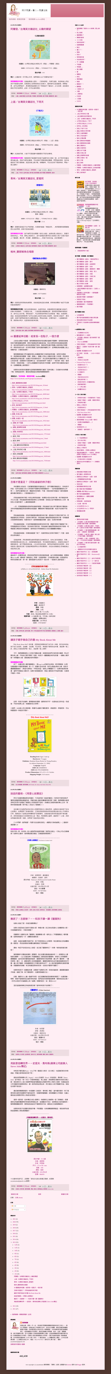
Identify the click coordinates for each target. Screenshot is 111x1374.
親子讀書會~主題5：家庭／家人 (87, 271)
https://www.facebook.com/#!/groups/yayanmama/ (26, 378)
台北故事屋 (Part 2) (83, 506)
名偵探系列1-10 (82, 427)
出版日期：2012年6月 (39, 1172)
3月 (15, 1268)
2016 (14, 1233)
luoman (69, 1364)
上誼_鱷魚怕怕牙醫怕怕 (84, 116)
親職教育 (51, 96)
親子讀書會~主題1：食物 (85, 281)
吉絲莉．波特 (28, 910)
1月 (15, 1274)
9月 (15, 1253)
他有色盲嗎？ (81, 42)
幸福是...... (80, 67)
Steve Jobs (51, 1189)
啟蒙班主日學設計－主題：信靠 (87, 477)
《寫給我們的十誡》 (83, 251)
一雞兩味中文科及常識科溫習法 (87, 549)
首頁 (39, 1194)
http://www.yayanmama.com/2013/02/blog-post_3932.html (30, 421)
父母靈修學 (80, 315)
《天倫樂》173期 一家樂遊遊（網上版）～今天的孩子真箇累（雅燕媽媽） (89, 539)
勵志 (35, 1189)
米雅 (17, 631)
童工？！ (79, 50)
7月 (15, 1259)
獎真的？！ (80, 84)
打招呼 (79, 96)
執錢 (78, 81)
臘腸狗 (51, 1054)
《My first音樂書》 (83, 342)
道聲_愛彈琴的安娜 (19, 427)
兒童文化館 (80, 499)
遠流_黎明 (80, 163)
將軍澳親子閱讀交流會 (84, 472)
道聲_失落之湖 (17, 414)
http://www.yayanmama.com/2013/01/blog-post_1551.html (30, 390)
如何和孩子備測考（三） (84, 570)
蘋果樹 (45, 1189)
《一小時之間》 (82, 387)
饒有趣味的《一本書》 (84, 335)
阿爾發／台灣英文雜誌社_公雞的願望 (31, 29)
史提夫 (18, 1189)
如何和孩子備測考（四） (84, 568)
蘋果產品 (40, 1189)
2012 (14, 1306)
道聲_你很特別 (18, 432)
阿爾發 (34, 96)
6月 (15, 1262)
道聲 (58, 631)
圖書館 (30, 473)
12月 (16, 1245)
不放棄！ (79, 64)
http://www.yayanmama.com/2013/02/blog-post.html (29, 403)
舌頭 (34, 910)
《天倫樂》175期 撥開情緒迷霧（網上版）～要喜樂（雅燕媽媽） (88, 531)
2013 (14, 1242)
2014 (14, 1239)
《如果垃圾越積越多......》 (85, 422)
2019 (14, 1225)
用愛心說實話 (20, 910)
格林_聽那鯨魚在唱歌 (22, 251)
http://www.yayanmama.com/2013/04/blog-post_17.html (31, 447)
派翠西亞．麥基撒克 (45, 910)
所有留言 (15, 1209)
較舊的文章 (64, 1194)
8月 (15, 1256)
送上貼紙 (79, 32)
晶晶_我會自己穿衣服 (83, 131)
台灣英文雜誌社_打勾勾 (20, 401)
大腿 (78, 91)
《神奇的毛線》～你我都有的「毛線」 (89, 398)
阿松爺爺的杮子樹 (39, 631)
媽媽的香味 (80, 37)
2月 (15, 1271)
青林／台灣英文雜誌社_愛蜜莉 (27, 178)
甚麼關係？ (80, 35)
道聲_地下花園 (18, 423)
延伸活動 (29, 96)
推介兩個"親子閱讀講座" (84, 489)
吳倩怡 (18, 1054)
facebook (46, 473)
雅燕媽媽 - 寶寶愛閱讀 (17, 19)
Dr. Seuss (37, 784)
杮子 (32, 631)
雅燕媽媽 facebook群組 (37, 19)
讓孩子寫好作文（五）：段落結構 (87, 552)
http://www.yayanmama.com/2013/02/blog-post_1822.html (31, 429)
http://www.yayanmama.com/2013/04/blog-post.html (29, 443)
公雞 (17, 96)
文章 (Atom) (19, 1197)
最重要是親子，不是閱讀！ (85, 304)
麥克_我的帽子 (17, 405)
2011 (14, 1309)
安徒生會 (79, 484)
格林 (23, 330)
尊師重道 (79, 79)
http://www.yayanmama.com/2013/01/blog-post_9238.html (30, 398)
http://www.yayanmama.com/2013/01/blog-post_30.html (30, 385)
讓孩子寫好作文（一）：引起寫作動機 (88, 563)
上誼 (17, 173)
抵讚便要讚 (80, 45)
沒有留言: (34, 93)
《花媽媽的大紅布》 (83, 333)
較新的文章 (14, 1194)
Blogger (79, 1364)
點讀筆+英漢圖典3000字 (84, 351)
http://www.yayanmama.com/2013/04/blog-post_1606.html (31, 452)
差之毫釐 (79, 69)
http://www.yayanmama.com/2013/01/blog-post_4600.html (30, 394)
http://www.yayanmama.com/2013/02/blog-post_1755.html (31, 434)
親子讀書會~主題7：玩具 (85, 266)
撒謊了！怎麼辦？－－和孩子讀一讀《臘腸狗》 (36, 919)
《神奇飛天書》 (82, 402)
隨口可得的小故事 (82, 283)
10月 (16, 1250)
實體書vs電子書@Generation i (86, 491)
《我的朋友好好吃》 (83, 377)
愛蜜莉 (40, 246)
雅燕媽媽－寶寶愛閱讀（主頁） (22, 1314)
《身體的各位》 (82, 389)
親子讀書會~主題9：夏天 (85, 261)
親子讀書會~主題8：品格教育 (86, 264)
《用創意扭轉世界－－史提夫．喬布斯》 (40, 1117)
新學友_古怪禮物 (82, 126)
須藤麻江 (54, 631)
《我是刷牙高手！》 (83, 367)
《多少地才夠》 (82, 440)
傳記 (32, 1189)
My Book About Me (45, 784)
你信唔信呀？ (81, 59)
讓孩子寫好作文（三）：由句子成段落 (88, 558)
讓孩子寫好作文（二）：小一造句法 (88, 561)
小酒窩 (79, 99)
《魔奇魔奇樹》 (82, 384)
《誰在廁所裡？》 (82, 379)
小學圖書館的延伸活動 (84, 479)
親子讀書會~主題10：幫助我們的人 (88, 259)
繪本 (56, 96)
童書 (26, 330)
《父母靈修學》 (82, 547)
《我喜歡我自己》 (82, 370)
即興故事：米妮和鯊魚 (84, 501)
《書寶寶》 (80, 357)
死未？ (79, 54)
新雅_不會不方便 (82, 128)
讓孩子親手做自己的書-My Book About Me (33, 640)
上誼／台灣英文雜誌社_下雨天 (27, 102)
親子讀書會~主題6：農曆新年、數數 (88, 269)
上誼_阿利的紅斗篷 (83, 114)
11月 (16, 1248)
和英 (37, 910)
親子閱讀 (45, 96)
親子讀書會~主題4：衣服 (85, 274)
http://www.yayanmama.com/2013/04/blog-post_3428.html (31, 456)
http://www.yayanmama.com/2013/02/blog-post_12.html (30, 407)
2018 (14, 1228)
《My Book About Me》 (84, 412)
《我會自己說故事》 (83, 360)
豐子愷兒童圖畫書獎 (83, 494)
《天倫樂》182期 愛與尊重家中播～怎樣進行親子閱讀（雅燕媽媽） (88, 522)
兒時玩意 (21, 631)
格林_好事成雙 (81, 138)
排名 (78, 77)
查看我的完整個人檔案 (18, 1344)
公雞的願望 (22, 96)
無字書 (32, 173)
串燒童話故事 (81, 511)
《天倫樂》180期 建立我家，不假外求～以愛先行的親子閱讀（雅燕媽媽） (89, 527)
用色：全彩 (39, 1170)
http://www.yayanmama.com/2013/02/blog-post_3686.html (30, 412)
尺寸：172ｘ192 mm (40, 1165)
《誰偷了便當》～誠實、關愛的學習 (88, 400)
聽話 (78, 47)
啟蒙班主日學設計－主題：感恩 (87, 481)
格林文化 (33, 1054)
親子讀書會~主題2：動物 (85, 279)
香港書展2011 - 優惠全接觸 (85, 496)
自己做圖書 (19, 784)
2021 (14, 1219)
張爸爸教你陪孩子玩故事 (84, 320)
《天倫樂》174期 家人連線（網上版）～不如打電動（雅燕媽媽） (88, 535)
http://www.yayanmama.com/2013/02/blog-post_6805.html (31, 425)
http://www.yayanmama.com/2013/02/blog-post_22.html (30, 416)
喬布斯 (22, 1189)
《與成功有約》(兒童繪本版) (86, 382)
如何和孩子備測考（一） (84, 575)
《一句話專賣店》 (82, 438)
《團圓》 (79, 374)
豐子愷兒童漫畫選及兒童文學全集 (87, 317)
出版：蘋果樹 (39, 1161)
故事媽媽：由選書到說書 (84, 286)
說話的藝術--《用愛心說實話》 (27, 793)
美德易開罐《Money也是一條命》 (87, 420)
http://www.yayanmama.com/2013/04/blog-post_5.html (30, 438)
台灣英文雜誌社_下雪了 (84, 121)
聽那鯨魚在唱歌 (38, 330)
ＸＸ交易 (79, 40)
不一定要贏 (80, 62)
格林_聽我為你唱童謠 (83, 141)
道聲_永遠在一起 (18, 418)
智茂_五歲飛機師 (82, 133)
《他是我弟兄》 (82, 407)
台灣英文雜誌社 (20, 246)
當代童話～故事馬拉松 (84, 474)
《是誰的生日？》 (82, 365)
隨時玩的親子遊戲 (82, 519)
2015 (14, 1236)
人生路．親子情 (82, 503)
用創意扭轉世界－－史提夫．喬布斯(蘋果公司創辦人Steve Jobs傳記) (35, 1301)
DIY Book (31, 784)
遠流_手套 (80, 160)
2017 (14, 1230)
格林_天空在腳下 (82, 136)
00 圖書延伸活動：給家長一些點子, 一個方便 (35, 336)
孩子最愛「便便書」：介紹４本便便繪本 (92, 182)
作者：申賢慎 (39, 1163)
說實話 (60, 910)
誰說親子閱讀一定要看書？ (85, 297)
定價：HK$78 (39, 1174)
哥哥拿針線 (80, 57)
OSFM (79, 101)
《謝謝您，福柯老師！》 (84, 429)
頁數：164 (39, 1168)
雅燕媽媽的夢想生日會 (84, 486)
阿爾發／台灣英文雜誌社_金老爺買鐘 (24, 409)
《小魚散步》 (81, 372)
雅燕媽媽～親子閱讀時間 (84, 302)
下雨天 (21, 173)
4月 (15, 1265)
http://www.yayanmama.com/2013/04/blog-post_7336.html (31, 460)
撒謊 (44, 1054)
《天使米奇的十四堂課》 (84, 417)
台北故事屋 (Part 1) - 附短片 (85, 508)
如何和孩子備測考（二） (84, 573)
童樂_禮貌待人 (81, 145)
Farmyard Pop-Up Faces (84, 362)
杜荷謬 (22, 1054)
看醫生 (79, 74)
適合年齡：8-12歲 (40, 1159)
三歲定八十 (80, 89)
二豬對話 (79, 94)
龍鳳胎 (79, 86)
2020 (14, 1222)
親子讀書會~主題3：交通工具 (86, 276)
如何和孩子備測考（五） (84, 566)
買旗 (78, 52)
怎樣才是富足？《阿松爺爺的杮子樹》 (31, 482)
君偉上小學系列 (82, 405)
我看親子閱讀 (81, 299)
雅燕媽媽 (39, 96)
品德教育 (27, 1054)
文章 (14, 1206)
